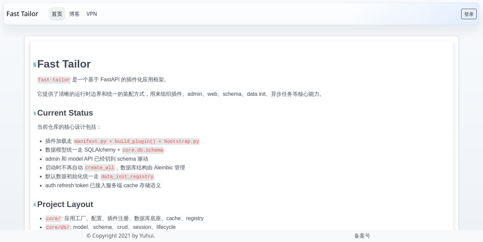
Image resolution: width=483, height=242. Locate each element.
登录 (469, 14)
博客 (74, 13)
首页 (57, 13)
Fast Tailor (22, 13)
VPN (92, 13)
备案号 (362, 235)
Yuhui (147, 235)
